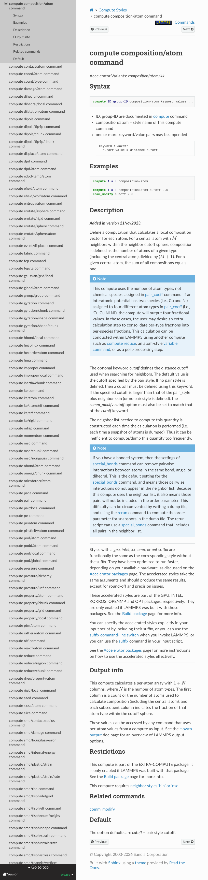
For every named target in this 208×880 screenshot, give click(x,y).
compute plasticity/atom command (36, 531)
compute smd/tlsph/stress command (38, 855)
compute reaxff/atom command (34, 648)
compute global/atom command (34, 288)
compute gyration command (31, 303)
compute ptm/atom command (33, 626)
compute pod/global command (33, 561)
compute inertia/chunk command (35, 383)
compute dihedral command (31, 96)
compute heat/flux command (32, 345)
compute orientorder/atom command (30, 483)
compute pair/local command (32, 508)
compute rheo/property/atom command (32, 681)
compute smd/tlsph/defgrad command (31, 798)
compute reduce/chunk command (35, 671)
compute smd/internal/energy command (32, 755)
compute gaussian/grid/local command (31, 278)
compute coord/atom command (34, 74)
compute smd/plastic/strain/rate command (34, 779)
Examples (20, 22)
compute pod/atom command (32, 538)
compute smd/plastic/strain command (30, 767)
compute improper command (32, 368)
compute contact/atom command (35, 66)
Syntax (18, 15)
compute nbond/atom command (34, 466)
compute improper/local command (36, 375)
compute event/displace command (36, 246)
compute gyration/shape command (36, 318)
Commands (185, 22)
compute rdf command (27, 641)
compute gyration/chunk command (37, 310)
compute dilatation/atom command (37, 111)
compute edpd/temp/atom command (30, 178)
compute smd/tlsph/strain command (37, 836)
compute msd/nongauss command (36, 458)
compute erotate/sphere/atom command (32, 236)
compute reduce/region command (36, 663)
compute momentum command (34, 436)
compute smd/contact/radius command (32, 723)
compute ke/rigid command (30, 421)
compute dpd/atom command (32, 169)
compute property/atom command (36, 596)
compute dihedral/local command (35, 104)
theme (140, 863)
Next (188, 29)
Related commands (26, 51)
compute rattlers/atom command (35, 633)
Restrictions (22, 44)
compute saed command (28, 698)
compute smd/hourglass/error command (32, 742)
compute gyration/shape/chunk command (33, 328)
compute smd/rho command (31, 789)
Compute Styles (113, 10)
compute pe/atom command (31, 523)
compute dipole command (29, 119)
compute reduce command (30, 656)
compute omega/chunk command (35, 473)
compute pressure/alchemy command (30, 578)
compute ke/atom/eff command (34, 406)
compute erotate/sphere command (36, 226)
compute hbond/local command (34, 338)
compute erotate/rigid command (34, 218)
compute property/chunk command (37, 603)
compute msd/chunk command (33, 451)
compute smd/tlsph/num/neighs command (34, 818)
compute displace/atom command (36, 154)
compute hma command (28, 360)
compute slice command (28, 713)
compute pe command (27, 516)
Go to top (39, 867)
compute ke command (26, 391)
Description (21, 30)
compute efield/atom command (34, 188)
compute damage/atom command (35, 89)
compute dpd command (28, 161)
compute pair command (28, 500)
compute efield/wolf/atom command (38, 196)
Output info (21, 37)
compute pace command (28, 493)
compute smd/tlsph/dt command (35, 808)
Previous (99, 29)
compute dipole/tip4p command (34, 127)
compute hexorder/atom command (36, 353)
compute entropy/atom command (35, 203)
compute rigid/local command (32, 690)
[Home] (91, 10)
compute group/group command (34, 295)
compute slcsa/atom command (33, 706)
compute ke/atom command (31, 398)
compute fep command (27, 261)
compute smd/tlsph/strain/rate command (33, 845)
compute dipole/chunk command (35, 134)
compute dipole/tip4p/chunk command (31, 144)
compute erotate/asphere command (37, 211)
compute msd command (28, 443)
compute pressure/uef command (35, 588)
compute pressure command (31, 568)
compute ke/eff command (29, 413)
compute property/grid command (35, 611)
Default (18, 59)
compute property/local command (36, 618)
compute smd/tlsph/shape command (38, 828)
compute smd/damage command (35, 733)
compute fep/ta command (29, 268)
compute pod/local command (32, 553)
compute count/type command (33, 81)
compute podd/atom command (33, 546)
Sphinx (114, 863)
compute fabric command (29, 253)
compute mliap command (29, 428)
